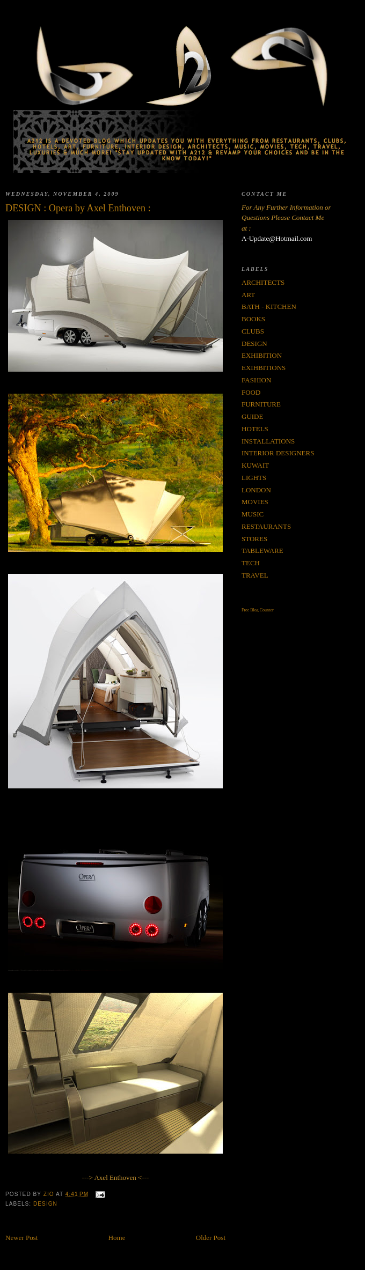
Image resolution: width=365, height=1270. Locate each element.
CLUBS (253, 331)
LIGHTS (254, 478)
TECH (251, 563)
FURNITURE (261, 404)
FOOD (251, 392)
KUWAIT (255, 465)
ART (248, 295)
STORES (254, 539)
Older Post (210, 1238)
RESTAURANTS (266, 526)
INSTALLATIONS (268, 441)
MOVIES (255, 502)
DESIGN (45, 1204)
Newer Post (21, 1238)
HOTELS (255, 429)
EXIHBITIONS (264, 368)
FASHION (256, 380)
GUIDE (252, 416)
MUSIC (253, 514)
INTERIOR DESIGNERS (278, 453)
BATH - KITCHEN (269, 306)
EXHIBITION (262, 355)
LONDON (256, 490)
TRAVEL (255, 575)
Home (117, 1238)
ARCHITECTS (263, 282)
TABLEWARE (262, 551)
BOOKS (253, 319)
